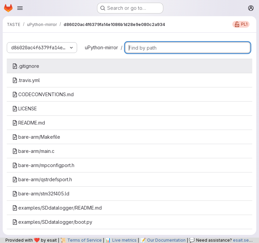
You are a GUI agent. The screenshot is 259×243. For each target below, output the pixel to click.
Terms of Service (84, 240)
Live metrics (124, 240)
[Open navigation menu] (20, 8)
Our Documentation (166, 240)
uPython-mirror (101, 47)
